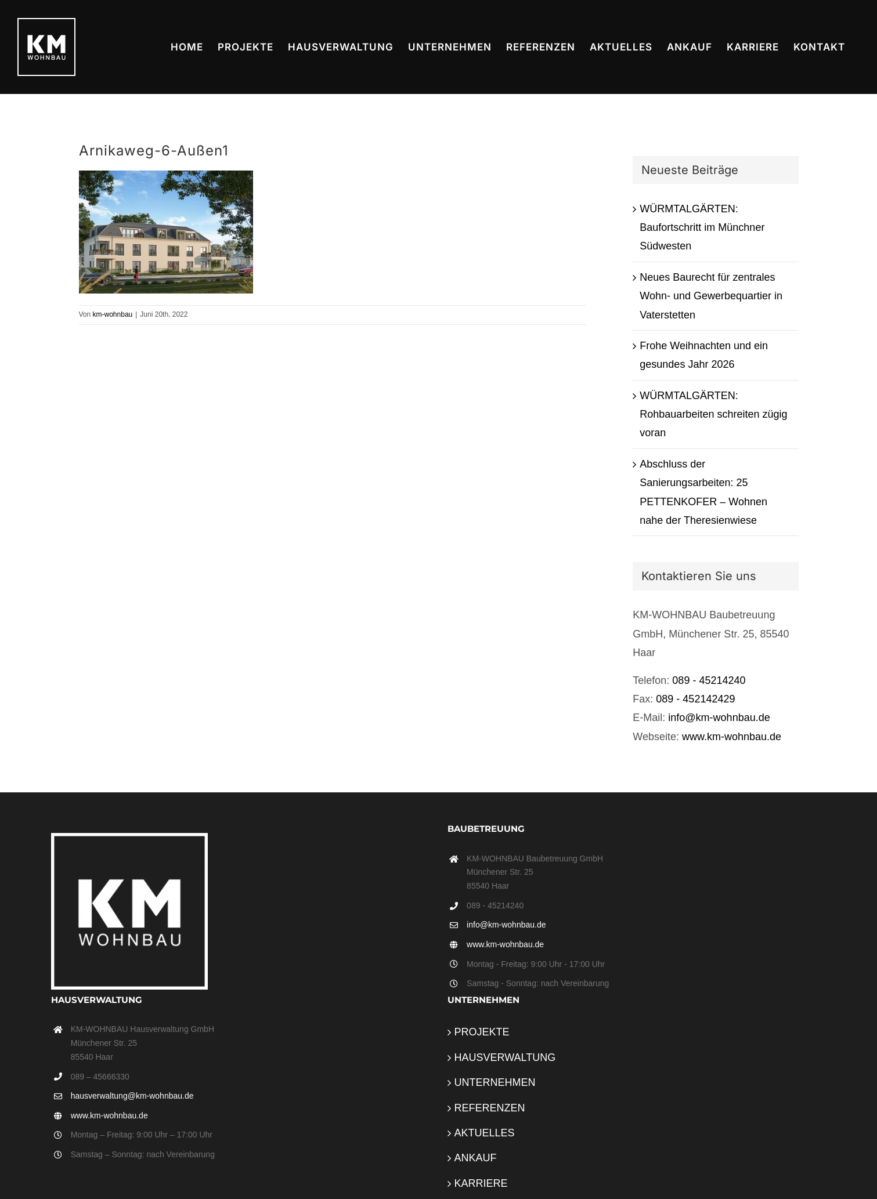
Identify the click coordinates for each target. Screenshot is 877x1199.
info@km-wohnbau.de (719, 717)
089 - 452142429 (695, 699)
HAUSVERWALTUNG (505, 1057)
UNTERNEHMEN (495, 1082)
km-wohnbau (113, 314)
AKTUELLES (484, 1133)
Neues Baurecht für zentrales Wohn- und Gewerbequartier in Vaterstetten (711, 296)
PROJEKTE (482, 1032)
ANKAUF (475, 1158)
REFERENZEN (489, 1108)
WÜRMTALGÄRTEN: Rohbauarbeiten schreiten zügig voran (713, 414)
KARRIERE (481, 1183)
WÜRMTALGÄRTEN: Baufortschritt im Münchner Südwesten (702, 227)
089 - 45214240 (708, 680)
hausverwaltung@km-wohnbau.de (132, 1095)
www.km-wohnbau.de (731, 736)
